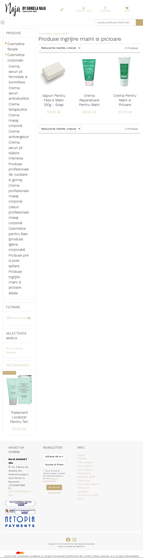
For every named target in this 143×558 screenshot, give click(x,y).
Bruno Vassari (20, 318)
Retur (80, 498)
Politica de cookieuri (83, 489)
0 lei (127, 10)
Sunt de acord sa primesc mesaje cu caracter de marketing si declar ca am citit (54, 476)
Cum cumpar (84, 462)
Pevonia (11, 352)
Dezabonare (54, 492)
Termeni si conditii (87, 495)
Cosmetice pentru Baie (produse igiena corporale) (18, 239)
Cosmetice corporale (51, 33)
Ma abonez (54, 487)
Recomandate (18, 365)
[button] (127, 8)
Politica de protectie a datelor (88, 482)
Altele (13, 293)
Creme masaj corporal (15, 120)
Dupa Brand (84, 473)
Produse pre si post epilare (19, 260)
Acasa (80, 455)
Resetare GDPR (86, 476)
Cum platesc (84, 465)
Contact (82, 458)
